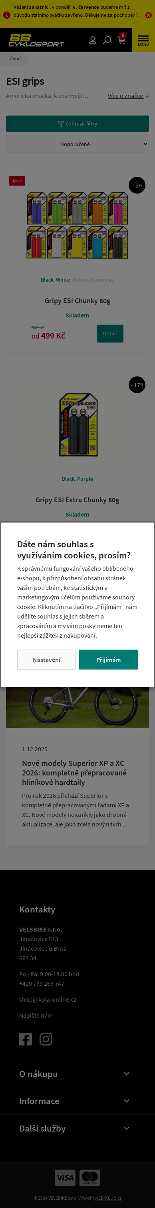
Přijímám (108, 660)
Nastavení (46, 660)
